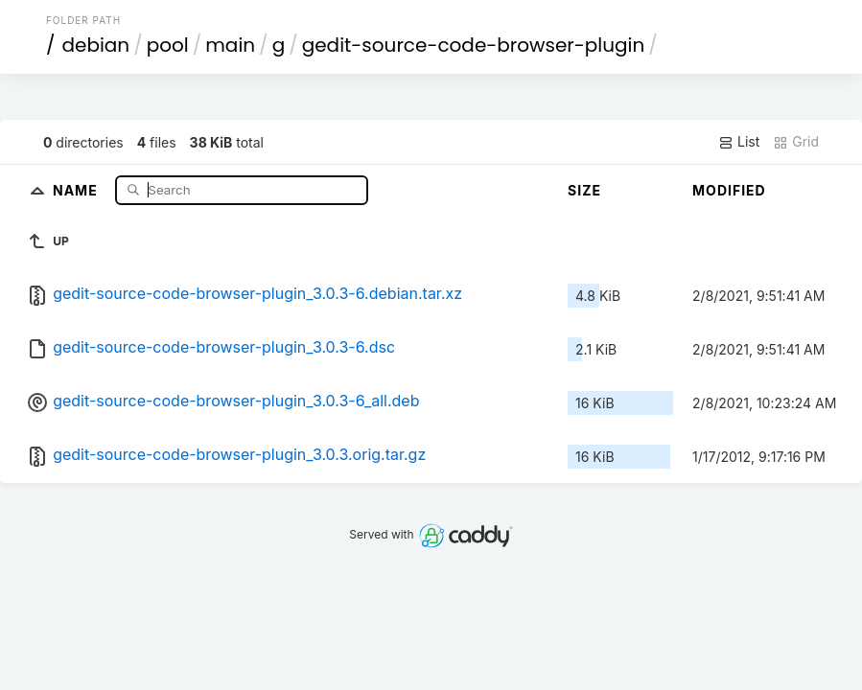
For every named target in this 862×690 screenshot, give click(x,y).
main (230, 45)
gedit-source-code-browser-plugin (473, 45)
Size (584, 190)
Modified (729, 190)
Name (77, 189)
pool (168, 45)
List (738, 141)
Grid (796, 141)
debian (95, 45)
